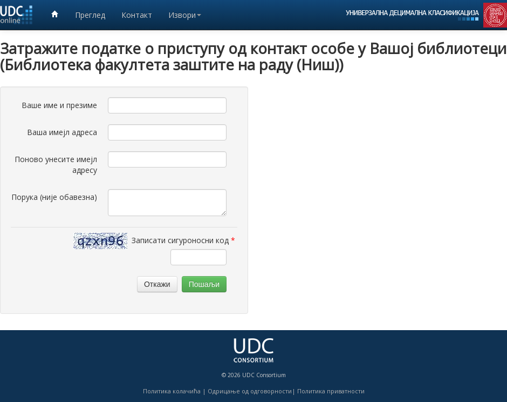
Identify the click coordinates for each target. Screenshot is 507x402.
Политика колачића (172, 391)
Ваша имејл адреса (62, 132)
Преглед (90, 15)
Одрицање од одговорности (250, 391)
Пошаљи (204, 284)
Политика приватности (331, 391)
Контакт (136, 15)
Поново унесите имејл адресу (56, 164)
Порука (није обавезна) (54, 197)
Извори (184, 15)
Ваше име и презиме (59, 105)
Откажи (157, 284)
